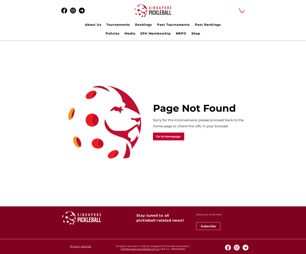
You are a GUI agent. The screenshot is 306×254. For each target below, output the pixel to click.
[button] (241, 10)
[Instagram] (73, 10)
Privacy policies (80, 246)
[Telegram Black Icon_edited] (82, 10)
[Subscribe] (208, 226)
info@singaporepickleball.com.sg (140, 249)
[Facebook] (64, 10)
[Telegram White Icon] (245, 247)
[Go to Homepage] (168, 136)
